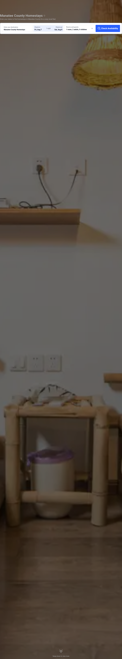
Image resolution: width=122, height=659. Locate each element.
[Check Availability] (108, 28)
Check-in (37, 27)
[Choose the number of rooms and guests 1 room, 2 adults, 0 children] (80, 28)
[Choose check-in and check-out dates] (40, 28)
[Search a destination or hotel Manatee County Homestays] (17, 28)
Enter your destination (11, 27)
